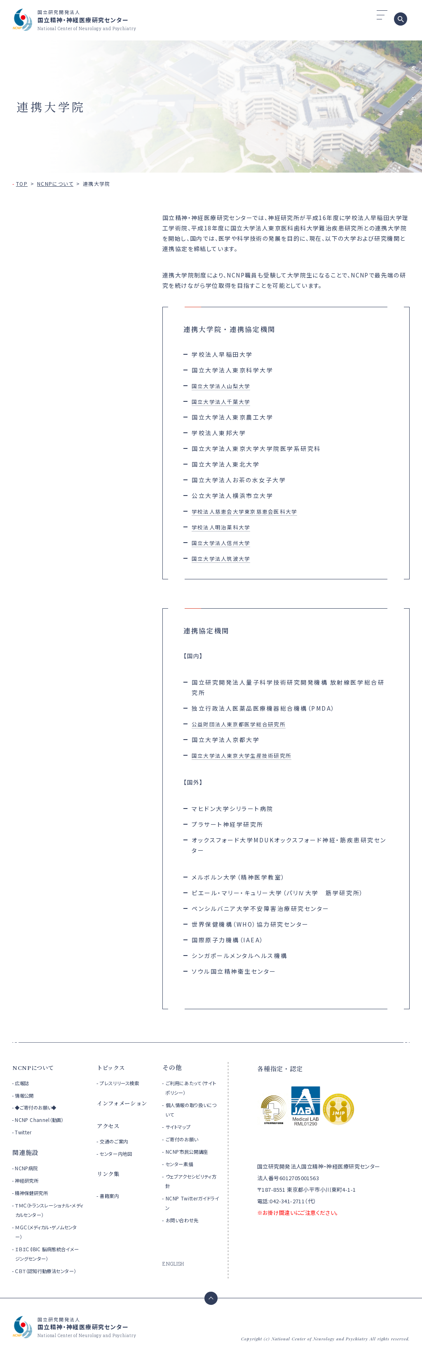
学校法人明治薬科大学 (226, 527)
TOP (22, 183)
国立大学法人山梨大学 (226, 386)
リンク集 (110, 1184)
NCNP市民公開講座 (192, 1151)
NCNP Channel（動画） (42, 1120)
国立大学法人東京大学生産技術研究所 (249, 755)
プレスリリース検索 (124, 1083)
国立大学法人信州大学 (226, 542)
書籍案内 (112, 1206)
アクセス (110, 1136)
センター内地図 (120, 1164)
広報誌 (23, 1083)
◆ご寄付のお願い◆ (39, 1107)
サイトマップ (181, 1127)
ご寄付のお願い (186, 1139)
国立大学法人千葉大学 (226, 401)
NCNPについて (55, 183)
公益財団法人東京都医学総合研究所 (246, 724)
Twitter (24, 1132)
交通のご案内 (117, 1152)
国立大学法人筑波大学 (226, 558)
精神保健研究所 (34, 1193)
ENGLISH (174, 1263)
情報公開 (26, 1095)
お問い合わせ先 (186, 1220)
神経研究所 (28, 1180)
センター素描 (182, 1164)
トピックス (113, 1067)
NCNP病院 (28, 1168)
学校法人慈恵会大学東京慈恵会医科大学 (253, 511)
